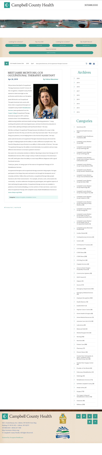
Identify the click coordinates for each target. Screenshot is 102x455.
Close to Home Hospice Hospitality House (84, 272)
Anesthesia (81, 122)
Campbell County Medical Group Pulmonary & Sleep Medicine (84, 202)
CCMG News (82, 255)
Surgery (81, 402)
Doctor (80, 289)
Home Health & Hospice (85, 319)
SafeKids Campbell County (85, 393)
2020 (78, 72)
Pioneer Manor (82, 360)
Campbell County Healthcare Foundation (85, 132)
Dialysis (80, 285)
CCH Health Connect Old (17, 57)
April (32, 57)
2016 (78, 90)
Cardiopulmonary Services (85, 238)
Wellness (81, 416)
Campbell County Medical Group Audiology (84, 144)
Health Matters (83, 307)
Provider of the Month (85, 376)
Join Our (51, 46)
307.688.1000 (91, 5)
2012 (78, 107)
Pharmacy (81, 356)
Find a (13, 46)
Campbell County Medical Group (84, 138)
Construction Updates (85, 277)
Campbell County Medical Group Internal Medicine (85, 173)
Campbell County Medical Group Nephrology (84, 185)
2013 (78, 103)
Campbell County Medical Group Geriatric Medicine (85, 168)
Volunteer (81, 412)
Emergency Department (85, 293)
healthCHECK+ (82, 311)
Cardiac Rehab (82, 234)
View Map (33, 435)
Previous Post (8, 201)
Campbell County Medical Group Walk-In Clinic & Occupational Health (85, 215)
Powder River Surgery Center (85, 371)
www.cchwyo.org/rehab (15, 186)
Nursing (81, 343)
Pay (32, 46)
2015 (78, 94)
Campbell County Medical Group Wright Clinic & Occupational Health (84, 222)
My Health (69, 46)
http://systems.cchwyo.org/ (10, 442)
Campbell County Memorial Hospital (85, 228)
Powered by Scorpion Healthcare (12, 449)
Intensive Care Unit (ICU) (85, 327)
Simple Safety (82, 398)
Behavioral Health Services (85, 127)
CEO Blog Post (82, 263)
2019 (78, 76)
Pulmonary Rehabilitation (86, 381)
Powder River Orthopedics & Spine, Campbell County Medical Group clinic (85, 365)
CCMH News (82, 259)
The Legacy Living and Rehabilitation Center (85, 407)
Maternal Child (82, 335)
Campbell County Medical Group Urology (84, 208)
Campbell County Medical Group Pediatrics (84, 196)
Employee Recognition (21, 191)
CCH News (81, 251)
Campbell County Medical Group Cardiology (84, 149)
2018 (27, 57)
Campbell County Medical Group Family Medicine (85, 162)
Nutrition (81, 348)
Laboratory (81, 331)
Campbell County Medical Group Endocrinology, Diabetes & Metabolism (85, 156)
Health (88, 46)
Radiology (81, 385)
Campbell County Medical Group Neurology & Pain (85, 190)
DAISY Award (82, 281)
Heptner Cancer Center (85, 315)
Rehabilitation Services (31, 191)
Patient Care (82, 352)
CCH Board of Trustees (85, 247)
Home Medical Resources (86, 323)
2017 (78, 85)
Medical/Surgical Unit (85, 339)
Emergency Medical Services (85, 298)
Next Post (18, 201)
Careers (80, 243)
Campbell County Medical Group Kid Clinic (84, 179)
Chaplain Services (83, 267)
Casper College (12, 107)
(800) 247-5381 (16, 439)
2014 (78, 98)
